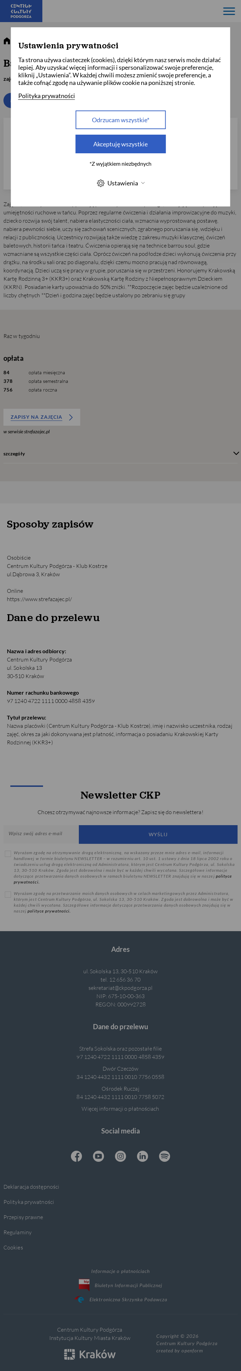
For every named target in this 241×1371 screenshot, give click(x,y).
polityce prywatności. (49, 911)
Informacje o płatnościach (120, 1271)
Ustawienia (120, 183)
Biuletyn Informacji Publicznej (121, 1285)
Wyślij (158, 834)
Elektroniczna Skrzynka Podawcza (120, 1299)
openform (192, 1350)
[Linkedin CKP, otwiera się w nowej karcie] (142, 1157)
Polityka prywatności (28, 1201)
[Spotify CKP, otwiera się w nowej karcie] (164, 1157)
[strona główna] (6, 41)
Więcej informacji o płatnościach (120, 1108)
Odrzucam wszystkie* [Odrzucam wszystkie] (120, 120)
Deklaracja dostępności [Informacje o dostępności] (31, 1186)
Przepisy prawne (23, 1217)
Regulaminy (17, 1232)
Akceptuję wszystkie (120, 144)
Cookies (13, 1247)
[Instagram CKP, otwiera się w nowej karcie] (120, 1157)
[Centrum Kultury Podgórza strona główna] (21, 11)
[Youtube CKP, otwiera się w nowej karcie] (98, 1157)
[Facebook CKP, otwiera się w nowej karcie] (76, 1157)
